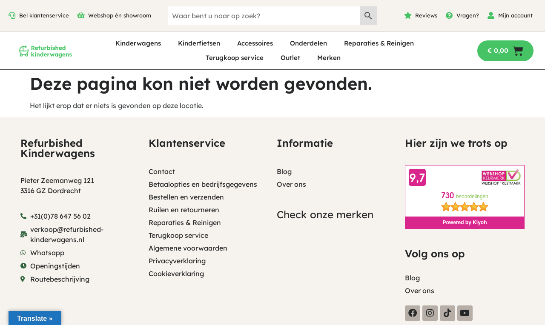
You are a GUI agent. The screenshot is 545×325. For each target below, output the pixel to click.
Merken (329, 58)
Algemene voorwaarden (188, 248)
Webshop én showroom (119, 15)
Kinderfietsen (199, 43)
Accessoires (255, 43)
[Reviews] (407, 15)
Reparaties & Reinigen (379, 43)
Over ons (291, 184)
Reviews (426, 15)
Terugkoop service (235, 58)
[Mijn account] (491, 15)
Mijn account (515, 15)
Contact (162, 171)
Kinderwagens (138, 43)
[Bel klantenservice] (12, 15)
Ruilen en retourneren (184, 209)
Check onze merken (325, 214)
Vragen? (467, 15)
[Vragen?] (449, 15)
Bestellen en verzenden (186, 197)
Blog (284, 171)
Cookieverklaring (176, 273)
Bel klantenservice (44, 15)
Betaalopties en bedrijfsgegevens (203, 184)
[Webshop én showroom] (80, 15)
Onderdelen (308, 43)
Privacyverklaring (177, 261)
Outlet (290, 58)
